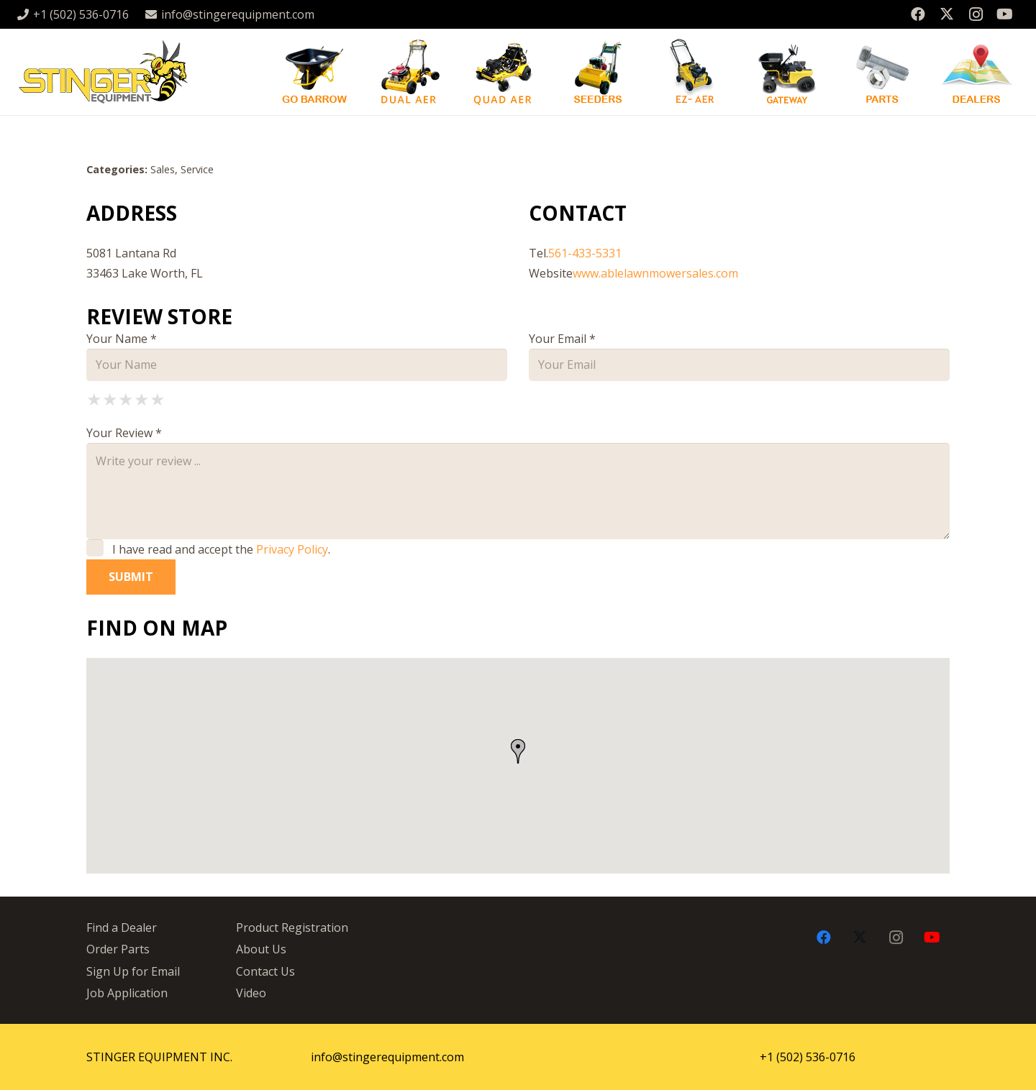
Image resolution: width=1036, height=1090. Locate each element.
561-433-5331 (585, 253)
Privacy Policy (292, 549)
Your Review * (124, 433)
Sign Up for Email (133, 971)
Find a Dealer (121, 927)
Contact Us (265, 971)
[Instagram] (975, 14)
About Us (261, 949)
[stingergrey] (102, 72)
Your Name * (121, 339)
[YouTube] (1004, 14)
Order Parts (118, 949)
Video (251, 993)
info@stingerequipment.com (387, 1057)
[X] (946, 14)
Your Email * (562, 339)
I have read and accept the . (208, 549)
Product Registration (292, 927)
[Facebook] (918, 14)
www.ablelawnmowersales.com (655, 273)
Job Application (127, 993)
